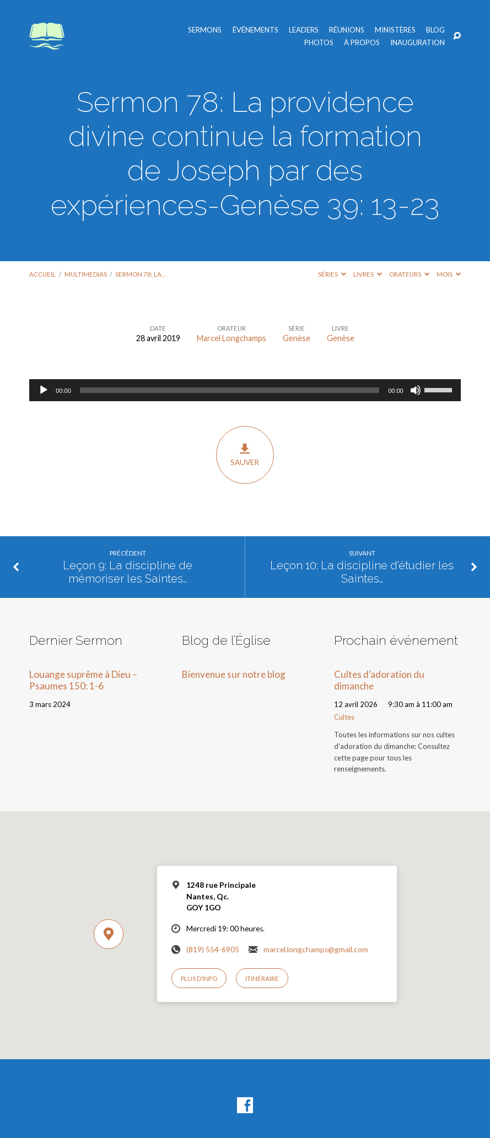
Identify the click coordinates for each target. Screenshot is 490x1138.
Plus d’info (199, 978)
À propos (362, 42)
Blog (435, 30)
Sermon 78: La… (140, 274)
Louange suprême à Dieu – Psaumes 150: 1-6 (83, 680)
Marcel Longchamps (231, 338)
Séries (332, 274)
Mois (449, 274)
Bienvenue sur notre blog (234, 674)
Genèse (296, 338)
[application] (244, 390)
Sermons (205, 30)
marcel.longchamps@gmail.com (315, 949)
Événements (255, 30)
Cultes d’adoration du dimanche (379, 680)
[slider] (229, 390)
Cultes (344, 717)
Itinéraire (262, 978)
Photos (318, 42)
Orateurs (409, 274)
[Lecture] (43, 390)
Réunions (346, 30)
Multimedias (85, 274)
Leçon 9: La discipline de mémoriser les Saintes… (127, 572)
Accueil (42, 274)
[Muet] (415, 390)
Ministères (395, 30)
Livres (367, 274)
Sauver (245, 455)
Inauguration (417, 42)
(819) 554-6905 (212, 949)
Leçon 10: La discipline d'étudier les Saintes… (362, 572)
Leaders (304, 30)
